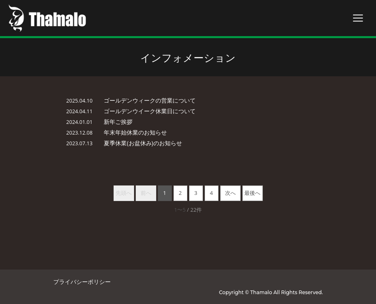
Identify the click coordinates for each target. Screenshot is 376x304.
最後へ (252, 193)
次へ (230, 193)
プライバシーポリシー (82, 282)
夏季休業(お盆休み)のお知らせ (143, 143)
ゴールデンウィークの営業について (150, 100)
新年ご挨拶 (118, 122)
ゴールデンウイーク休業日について (150, 111)
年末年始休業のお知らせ (135, 132)
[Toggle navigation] (357, 18)
